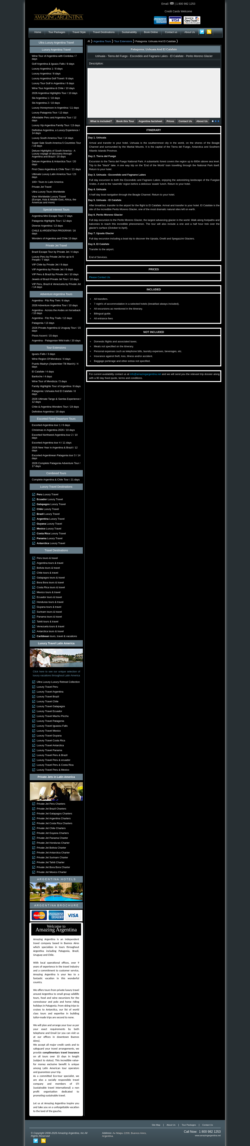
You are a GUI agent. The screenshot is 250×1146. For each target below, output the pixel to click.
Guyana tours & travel (49, 606)
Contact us (171, 32)
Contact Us (185, 121)
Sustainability (129, 32)
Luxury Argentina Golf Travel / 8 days (52, 78)
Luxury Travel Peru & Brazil (52, 755)
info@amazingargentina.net (145, 374)
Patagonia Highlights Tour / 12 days (52, 220)
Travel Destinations (104, 32)
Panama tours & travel (49, 616)
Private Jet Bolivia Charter (51, 847)
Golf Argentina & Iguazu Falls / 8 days (53, 63)
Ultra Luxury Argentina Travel (56, 42)
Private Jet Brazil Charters (51, 808)
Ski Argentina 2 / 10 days (46, 102)
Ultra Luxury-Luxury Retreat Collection (58, 681)
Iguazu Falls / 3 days (43, 354)
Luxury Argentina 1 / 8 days (47, 68)
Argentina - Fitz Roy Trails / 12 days (52, 318)
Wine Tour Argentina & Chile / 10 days (53, 88)
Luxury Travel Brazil (48, 696)
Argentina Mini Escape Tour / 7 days (52, 215)
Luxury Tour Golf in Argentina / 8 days (53, 83)
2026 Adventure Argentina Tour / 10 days (55, 305)
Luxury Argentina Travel (56, 49)
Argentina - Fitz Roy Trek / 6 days (51, 300)
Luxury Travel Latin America (56, 643)
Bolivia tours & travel (48, 567)
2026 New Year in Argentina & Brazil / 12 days (55, 449)
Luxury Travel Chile (47, 701)
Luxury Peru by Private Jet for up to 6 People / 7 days (53, 258)
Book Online (151, 32)
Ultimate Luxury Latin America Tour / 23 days (54, 176)
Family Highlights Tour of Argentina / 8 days (56, 386)
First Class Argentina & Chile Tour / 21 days (56, 169)
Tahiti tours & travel (47, 621)
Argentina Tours (102, 41)
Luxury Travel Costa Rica (51, 740)
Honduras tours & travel (50, 602)
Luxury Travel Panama (49, 750)
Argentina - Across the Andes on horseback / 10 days (56, 312)
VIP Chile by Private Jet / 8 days (50, 264)
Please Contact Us (99, 277)
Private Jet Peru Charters (51, 803)
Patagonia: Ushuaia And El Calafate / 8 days (54, 392)
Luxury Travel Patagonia (50, 720)
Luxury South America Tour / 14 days (52, 138)
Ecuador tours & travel (49, 597)
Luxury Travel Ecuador (49, 711)
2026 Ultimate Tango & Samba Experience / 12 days (56, 400)
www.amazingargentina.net (208, 1135)
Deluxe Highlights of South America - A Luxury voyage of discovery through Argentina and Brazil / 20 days (53, 153)
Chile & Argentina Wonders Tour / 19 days (55, 406)
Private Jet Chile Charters (51, 828)
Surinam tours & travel (49, 611)
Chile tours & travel (47, 572)
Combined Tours (56, 473)
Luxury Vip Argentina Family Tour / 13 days (56, 125)
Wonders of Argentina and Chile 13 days (54, 238)
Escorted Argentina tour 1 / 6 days (51, 425)
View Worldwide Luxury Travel (54, 199)
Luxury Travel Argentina (50, 691)
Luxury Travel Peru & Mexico (53, 769)
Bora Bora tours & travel (50, 582)
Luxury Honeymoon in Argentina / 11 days (55, 107)
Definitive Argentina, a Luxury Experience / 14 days (56, 132)
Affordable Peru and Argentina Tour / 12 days (54, 119)
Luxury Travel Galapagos (51, 706)
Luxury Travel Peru (47, 686)
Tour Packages (56, 32)
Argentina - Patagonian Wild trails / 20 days (56, 340)
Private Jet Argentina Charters (54, 818)
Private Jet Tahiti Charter (50, 862)
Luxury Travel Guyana (49, 735)
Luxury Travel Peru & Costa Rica (55, 764)
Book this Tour (125, 121)
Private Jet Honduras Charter (53, 842)
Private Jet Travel (41, 186)
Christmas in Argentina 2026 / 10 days (53, 429)
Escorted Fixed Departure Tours (56, 418)
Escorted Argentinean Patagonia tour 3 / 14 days (56, 457)
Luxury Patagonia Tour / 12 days (50, 112)
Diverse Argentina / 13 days (47, 225)
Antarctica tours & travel (50, 631)
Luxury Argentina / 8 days (46, 73)
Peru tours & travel (47, 558)
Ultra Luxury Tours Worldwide (48, 191)
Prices (170, 121)
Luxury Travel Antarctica (50, 745)
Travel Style (79, 32)
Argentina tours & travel (50, 562)
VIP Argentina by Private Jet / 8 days (52, 269)
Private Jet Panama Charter (52, 837)
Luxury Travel (47, 494)
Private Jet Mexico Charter (52, 872)
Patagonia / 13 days (43, 322)
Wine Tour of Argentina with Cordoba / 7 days (54, 57)
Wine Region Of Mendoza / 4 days (51, 358)
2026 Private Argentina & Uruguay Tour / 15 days (56, 329)
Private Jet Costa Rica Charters (54, 823)
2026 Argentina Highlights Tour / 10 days (54, 93)
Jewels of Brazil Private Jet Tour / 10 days (55, 279)
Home (37, 32)
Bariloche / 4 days (42, 376)
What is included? (101, 121)
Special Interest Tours (56, 209)
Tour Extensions (56, 347)
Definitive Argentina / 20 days (48, 411)
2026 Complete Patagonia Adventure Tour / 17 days (56, 465)
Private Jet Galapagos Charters (54, 813)
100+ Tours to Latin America (47, 181)
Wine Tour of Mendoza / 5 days (49, 381)
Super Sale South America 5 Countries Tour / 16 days (56, 144)
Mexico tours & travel (48, 592)
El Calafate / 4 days (43, 371)
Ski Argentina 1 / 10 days (46, 97)
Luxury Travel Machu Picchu (53, 716)
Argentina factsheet (150, 121)
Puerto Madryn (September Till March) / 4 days (55, 365)
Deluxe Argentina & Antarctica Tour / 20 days (54, 163)
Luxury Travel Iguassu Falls (52, 725)
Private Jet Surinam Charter (52, 857)
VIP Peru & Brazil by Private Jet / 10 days (55, 274)
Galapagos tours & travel (51, 577)
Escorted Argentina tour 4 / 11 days (51, 442)
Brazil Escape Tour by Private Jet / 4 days (55, 251)
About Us (189, 32)
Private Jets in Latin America (56, 776)
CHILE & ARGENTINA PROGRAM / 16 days (54, 232)
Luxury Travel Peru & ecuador (53, 760)
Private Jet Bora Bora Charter (53, 867)
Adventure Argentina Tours (56, 294)
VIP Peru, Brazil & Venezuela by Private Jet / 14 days (56, 285)
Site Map (156, 1125)
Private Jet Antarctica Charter (53, 852)
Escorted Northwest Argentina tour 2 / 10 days (55, 436)
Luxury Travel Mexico (49, 730)
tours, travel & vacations (57, 636)
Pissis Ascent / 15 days (45, 335)
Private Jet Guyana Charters (53, 833)
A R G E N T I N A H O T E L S (56, 879)
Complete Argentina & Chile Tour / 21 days (56, 479)
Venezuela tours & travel (50, 626)
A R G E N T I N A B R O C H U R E (56, 905)
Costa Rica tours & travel (51, 587)
